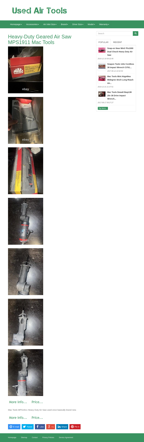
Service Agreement (66, 437)
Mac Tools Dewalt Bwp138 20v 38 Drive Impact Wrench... (119, 95)
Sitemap (24, 437)
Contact (35, 437)
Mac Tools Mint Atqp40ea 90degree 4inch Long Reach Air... (120, 79)
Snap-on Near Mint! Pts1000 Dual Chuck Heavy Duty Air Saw (120, 51)
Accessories (32, 24)
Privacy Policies (48, 437)
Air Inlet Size (50, 24)
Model (91, 24)
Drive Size (77, 24)
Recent (117, 42)
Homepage (16, 24)
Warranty (104, 24)
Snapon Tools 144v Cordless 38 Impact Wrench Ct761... (120, 66)
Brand (64, 24)
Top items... (103, 108)
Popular (103, 42)
